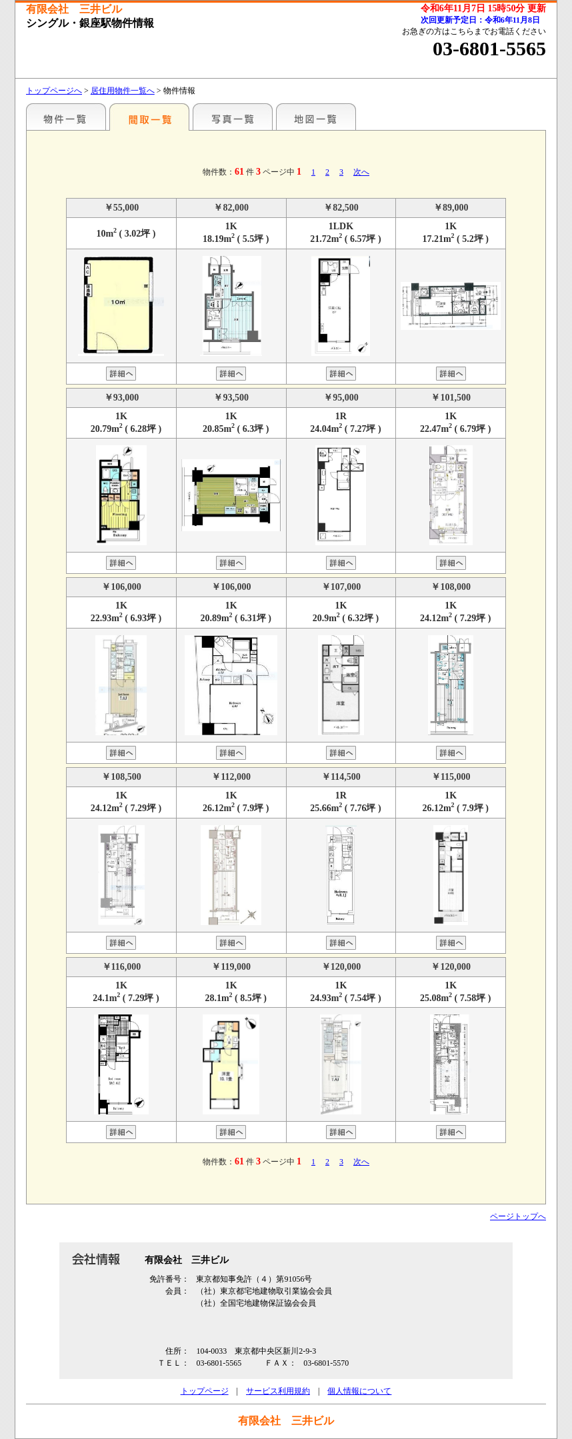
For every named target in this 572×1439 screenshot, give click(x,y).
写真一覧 (233, 116)
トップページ (205, 1391)
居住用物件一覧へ (123, 90)
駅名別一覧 (66, 116)
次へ (361, 172)
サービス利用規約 (278, 1391)
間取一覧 (149, 116)
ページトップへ (518, 1216)
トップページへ (54, 90)
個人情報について (359, 1391)
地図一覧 (316, 116)
